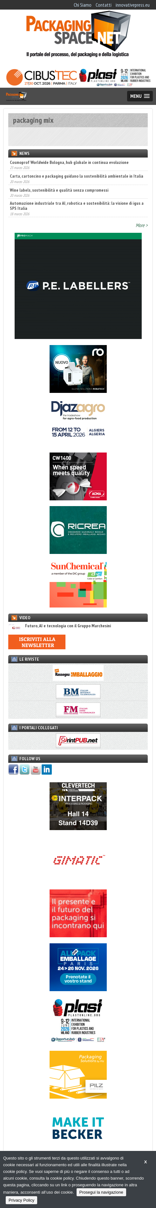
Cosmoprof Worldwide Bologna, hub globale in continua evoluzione (69, 162)
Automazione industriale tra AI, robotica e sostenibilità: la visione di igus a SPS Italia (77, 206)
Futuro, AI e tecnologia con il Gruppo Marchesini (59, 625)
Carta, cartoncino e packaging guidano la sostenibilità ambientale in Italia (76, 176)
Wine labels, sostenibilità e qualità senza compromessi (59, 190)
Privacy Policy (21, 1200)
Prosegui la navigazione (101, 1192)
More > (142, 225)
